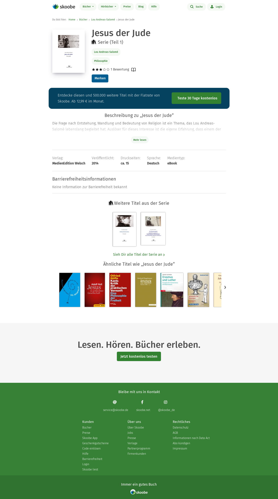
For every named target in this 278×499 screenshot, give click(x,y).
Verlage (132, 443)
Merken (100, 78)
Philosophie (101, 61)
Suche (196, 6)
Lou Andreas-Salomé (103, 19)
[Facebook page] (143, 405)
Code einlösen (91, 448)
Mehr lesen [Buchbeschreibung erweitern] (139, 140)
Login (216, 6)
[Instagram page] (166, 405)
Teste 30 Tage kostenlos (197, 98)
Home (72, 19)
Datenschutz (180, 427)
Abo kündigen (181, 443)
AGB (175, 432)
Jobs (130, 432)
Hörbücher (107, 6)
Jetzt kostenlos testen (138, 356)
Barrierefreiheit (92, 459)
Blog (141, 6)
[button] (225, 287)
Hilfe (154, 6)
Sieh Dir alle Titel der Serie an (139, 254)
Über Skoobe (136, 427)
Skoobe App (89, 438)
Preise (127, 6)
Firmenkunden (137, 453)
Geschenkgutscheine (95, 443)
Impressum (180, 448)
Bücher (87, 6)
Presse (132, 438)
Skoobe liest (90, 469)
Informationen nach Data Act (191, 438)
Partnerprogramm (139, 448)
